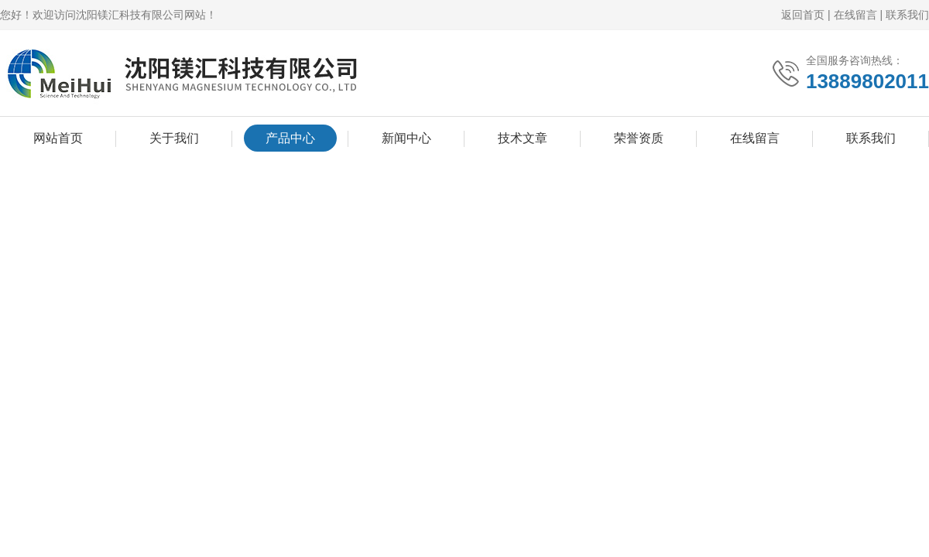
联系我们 (907, 15)
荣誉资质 (638, 138)
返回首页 (802, 15)
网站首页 (58, 138)
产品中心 (290, 138)
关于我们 (174, 138)
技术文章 (522, 138)
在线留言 (855, 15)
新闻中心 (406, 138)
